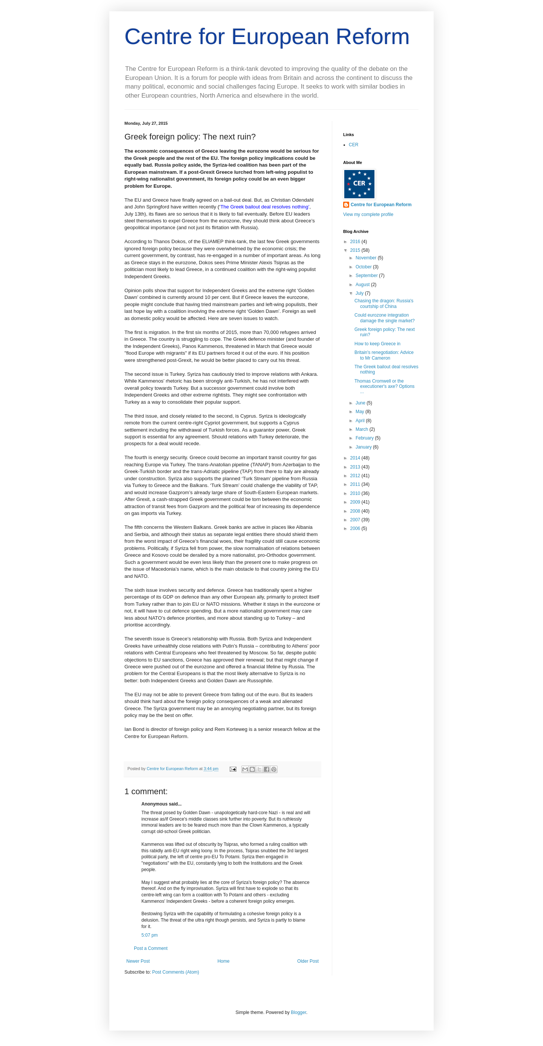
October (364, 267)
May (360, 411)
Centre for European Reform (267, 36)
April (361, 420)
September (367, 275)
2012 (356, 475)
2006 (356, 528)
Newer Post (138, 961)
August (363, 284)
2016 (356, 241)
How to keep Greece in (377, 343)
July (360, 293)
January (364, 447)
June (361, 403)
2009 (356, 502)
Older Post (308, 961)
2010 (356, 493)
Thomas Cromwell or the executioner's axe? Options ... (384, 386)
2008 (356, 511)
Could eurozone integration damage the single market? (384, 317)
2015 (356, 250)
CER (353, 144)
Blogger (298, 1012)
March (363, 429)
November (367, 257)
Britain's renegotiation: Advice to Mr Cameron (384, 355)
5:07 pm (149, 935)
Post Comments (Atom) (175, 972)
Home (224, 961)
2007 (356, 519)
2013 (356, 467)
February (365, 438)
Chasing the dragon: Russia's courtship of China (383, 303)
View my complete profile (368, 214)
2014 (356, 458)
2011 (356, 484)
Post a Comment (150, 948)
